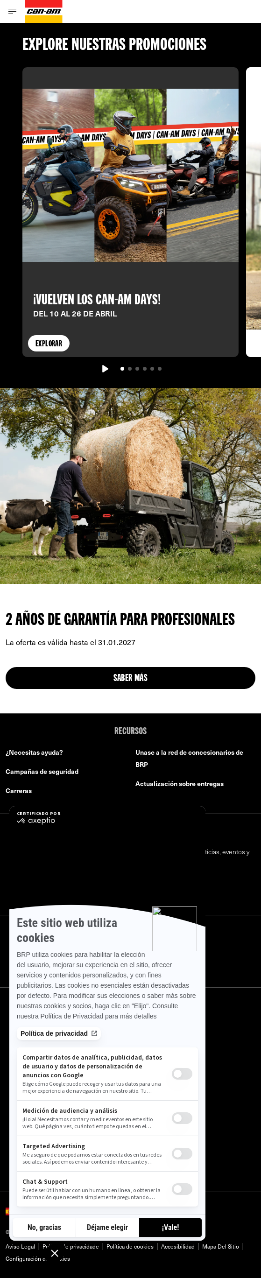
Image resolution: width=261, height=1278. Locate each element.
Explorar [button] (48, 344)
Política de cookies (130, 1246)
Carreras (19, 790)
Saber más (130, 678)
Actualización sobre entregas (179, 783)
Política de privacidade (70, 1246)
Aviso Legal (20, 1246)
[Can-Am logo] (44, 11)
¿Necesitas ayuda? (34, 752)
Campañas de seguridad (42, 771)
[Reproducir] (104, 369)
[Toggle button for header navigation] (12, 11)
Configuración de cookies (38, 1258)
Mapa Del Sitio (220, 1246)
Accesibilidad (178, 1246)
